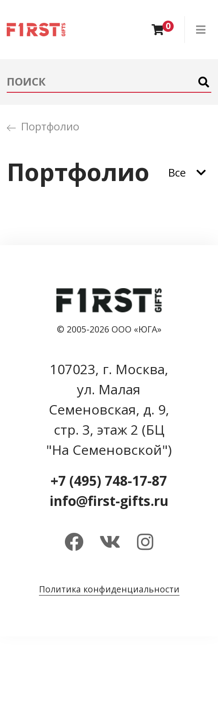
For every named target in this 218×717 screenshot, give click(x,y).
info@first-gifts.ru (109, 501)
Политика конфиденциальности (109, 589)
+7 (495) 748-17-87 (109, 480)
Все (177, 172)
